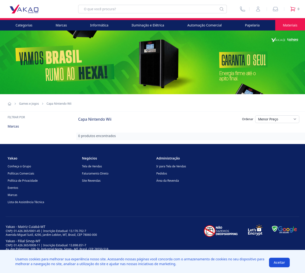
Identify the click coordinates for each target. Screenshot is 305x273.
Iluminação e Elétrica (148, 25)
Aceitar (279, 262)
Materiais (290, 25)
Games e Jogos (29, 104)
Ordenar (247, 119)
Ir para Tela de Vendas (171, 166)
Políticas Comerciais (21, 173)
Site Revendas (91, 181)
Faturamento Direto (95, 173)
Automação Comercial (204, 25)
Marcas (61, 25)
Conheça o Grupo (19, 166)
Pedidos (161, 173)
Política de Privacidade (23, 181)
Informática (99, 25)
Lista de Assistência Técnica (26, 202)
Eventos (13, 188)
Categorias (23, 25)
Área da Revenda (167, 181)
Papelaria (252, 25)
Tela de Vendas (92, 166)
